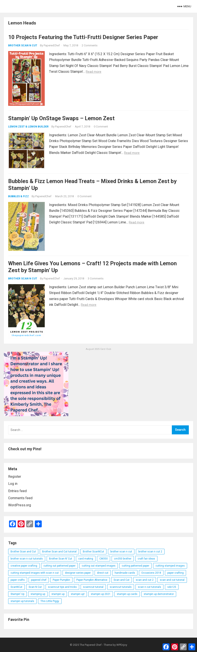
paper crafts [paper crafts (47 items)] (18, 579)
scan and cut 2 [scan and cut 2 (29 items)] (145, 579)
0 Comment (101, 126)
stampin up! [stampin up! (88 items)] (78, 594)
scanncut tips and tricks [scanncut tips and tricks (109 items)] (62, 586)
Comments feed (20, 498)
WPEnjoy (121, 644)
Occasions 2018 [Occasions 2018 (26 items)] (151, 572)
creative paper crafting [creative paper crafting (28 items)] (24, 565)
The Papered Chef (91, 644)
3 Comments (95, 278)
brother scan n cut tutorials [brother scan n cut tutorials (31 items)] (27, 558)
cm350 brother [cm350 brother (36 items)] (122, 558)
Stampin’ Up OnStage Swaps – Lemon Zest (61, 118)
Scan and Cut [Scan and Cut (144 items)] (121, 579)
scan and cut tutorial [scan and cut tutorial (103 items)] (172, 579)
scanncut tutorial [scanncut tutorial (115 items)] (93, 586)
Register (14, 477)
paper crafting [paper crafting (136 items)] (175, 572)
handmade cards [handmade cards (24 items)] (125, 572)
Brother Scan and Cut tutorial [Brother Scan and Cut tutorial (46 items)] (59, 551)
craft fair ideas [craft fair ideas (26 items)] (146, 558)
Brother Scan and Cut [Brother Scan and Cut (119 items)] (23, 551)
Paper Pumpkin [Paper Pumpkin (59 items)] (61, 579)
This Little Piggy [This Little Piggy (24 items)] (49, 601)
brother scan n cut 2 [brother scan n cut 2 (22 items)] (150, 551)
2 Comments (89, 45)
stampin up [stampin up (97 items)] (58, 594)
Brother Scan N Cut (22, 45)
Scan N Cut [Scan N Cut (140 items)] (35, 586)
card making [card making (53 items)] (85, 558)
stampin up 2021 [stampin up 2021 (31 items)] (101, 594)
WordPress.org (19, 505)
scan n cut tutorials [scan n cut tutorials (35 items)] (149, 586)
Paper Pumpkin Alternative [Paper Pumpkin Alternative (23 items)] (91, 579)
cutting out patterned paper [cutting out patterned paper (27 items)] (59, 565)
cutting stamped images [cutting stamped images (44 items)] (170, 565)
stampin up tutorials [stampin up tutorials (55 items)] (22, 601)
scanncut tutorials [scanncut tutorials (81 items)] (121, 586)
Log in (12, 484)
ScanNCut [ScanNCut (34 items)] (16, 586)
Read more (93, 72)
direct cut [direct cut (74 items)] (102, 572)
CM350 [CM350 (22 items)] (103, 558)
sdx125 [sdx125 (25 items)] (171, 586)
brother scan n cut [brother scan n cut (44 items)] (121, 551)
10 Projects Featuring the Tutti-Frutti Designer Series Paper (83, 37)
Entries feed (17, 491)
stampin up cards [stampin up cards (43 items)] (127, 594)
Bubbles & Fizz (18, 196)
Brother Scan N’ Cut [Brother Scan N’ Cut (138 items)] (60, 558)
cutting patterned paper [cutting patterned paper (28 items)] (135, 565)
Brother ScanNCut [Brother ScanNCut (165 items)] (93, 551)
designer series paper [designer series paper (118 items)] (78, 572)
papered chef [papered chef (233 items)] (38, 579)
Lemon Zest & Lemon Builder (28, 126)
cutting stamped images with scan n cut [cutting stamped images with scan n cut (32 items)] (35, 572)
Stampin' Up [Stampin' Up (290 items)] (17, 594)
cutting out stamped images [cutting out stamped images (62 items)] (98, 565)
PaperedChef (52, 45)
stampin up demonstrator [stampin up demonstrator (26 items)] (159, 594)
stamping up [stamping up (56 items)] (38, 594)
